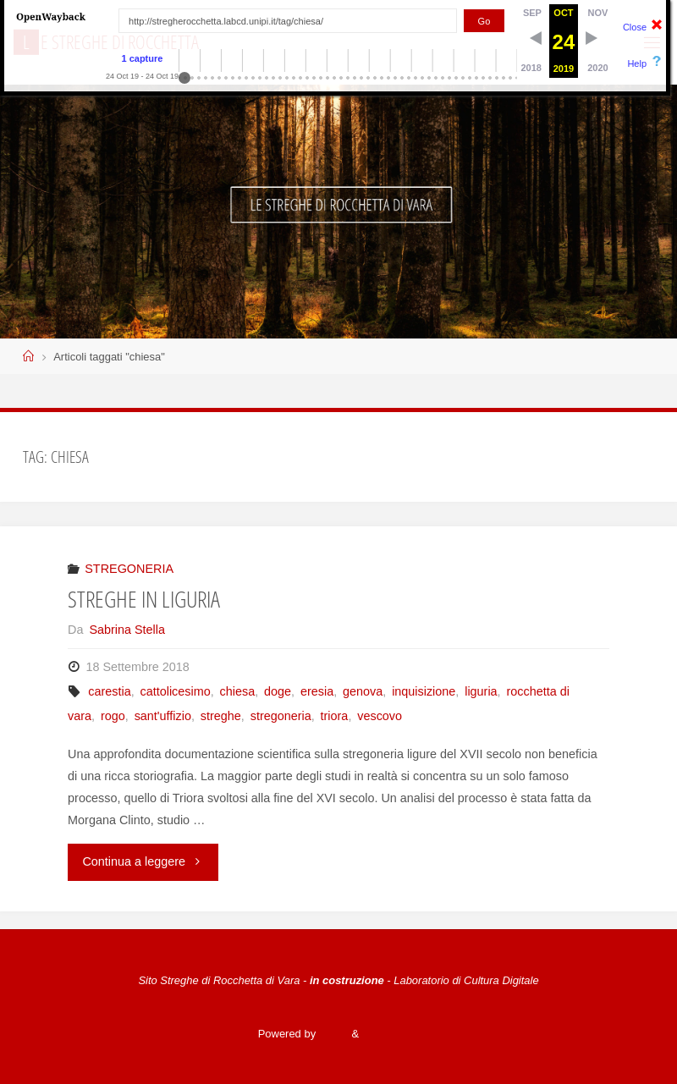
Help (637, 63)
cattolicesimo (175, 691)
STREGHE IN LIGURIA (144, 598)
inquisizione (423, 691)
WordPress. (390, 1033)
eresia (316, 691)
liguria (481, 691)
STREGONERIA (129, 568)
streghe (221, 716)
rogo (113, 716)
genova (363, 691)
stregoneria (280, 716)
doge (277, 691)
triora (335, 716)
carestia (109, 691)
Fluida (332, 1033)
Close (635, 27)
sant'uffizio (163, 716)
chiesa (238, 691)
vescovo (379, 716)
